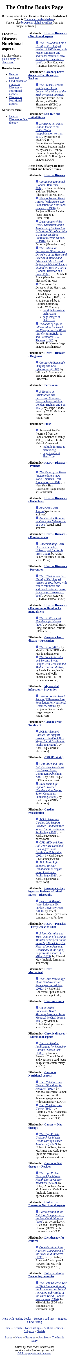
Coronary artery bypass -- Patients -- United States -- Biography (46, 891)
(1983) (48, 1085)
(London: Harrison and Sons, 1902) (51, 261)
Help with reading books (16, 1318)
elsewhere (8, 62)
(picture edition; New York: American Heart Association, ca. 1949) (50, 477)
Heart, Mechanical (40, 970)
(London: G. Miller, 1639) (50, 945)
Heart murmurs (54, 1001)
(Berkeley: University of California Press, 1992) (49, 548)
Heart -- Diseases (14, 76)
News (18, 1337)
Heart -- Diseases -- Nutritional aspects (47, 35)
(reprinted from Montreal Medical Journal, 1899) (50, 1014)
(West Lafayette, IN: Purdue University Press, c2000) (49, 906)
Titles (59, 1328)
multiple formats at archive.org (54, 312)
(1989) (50, 1048)
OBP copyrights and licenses (34, 1353)
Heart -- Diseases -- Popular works (47, 535)
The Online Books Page (34, 7)
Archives (43, 1337)
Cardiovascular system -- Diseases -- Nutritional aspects (18, 87)
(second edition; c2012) (50, 983)
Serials (41, 1331)
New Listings (33, 1328)
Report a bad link (44, 1318)
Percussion (50, 385)
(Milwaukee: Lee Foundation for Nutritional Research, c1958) (50, 203)
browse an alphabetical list (36, 22)
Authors (48, 1328)
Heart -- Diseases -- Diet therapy (18, 119)
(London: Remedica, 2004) (50, 185)
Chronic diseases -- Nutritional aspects (47, 1035)
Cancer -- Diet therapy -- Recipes (45, 1165)
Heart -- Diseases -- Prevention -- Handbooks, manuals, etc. (47, 608)
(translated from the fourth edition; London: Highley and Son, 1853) (50, 399)
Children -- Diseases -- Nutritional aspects (46, 1204)
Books (8, 1337)
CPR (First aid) (53, 757)
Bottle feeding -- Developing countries (46, 1275)
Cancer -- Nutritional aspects (42, 1074)
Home (7, 1328)
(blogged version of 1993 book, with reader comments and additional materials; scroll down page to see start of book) (51, 52)
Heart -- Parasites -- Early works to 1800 (47, 925)
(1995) (49, 1216)
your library (8, 58)
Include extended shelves (39, 19)
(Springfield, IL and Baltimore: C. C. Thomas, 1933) (50, 332)
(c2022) (48, 1139)
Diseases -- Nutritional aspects (15, 100)
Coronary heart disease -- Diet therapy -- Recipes (46, 75)
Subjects (29, 1331)
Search (18, 1328)
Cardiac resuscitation (41, 811)
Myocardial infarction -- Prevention (43, 688)
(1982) (50, 366)
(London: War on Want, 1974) (50, 1291)
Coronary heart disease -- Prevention (46, 639)
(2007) (48, 621)
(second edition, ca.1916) (51, 231)
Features (30, 1337)
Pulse (47, 423)
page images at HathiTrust (51, 318)
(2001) (49, 647)
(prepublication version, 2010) (49, 130)
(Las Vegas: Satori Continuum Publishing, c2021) (49, 738)
